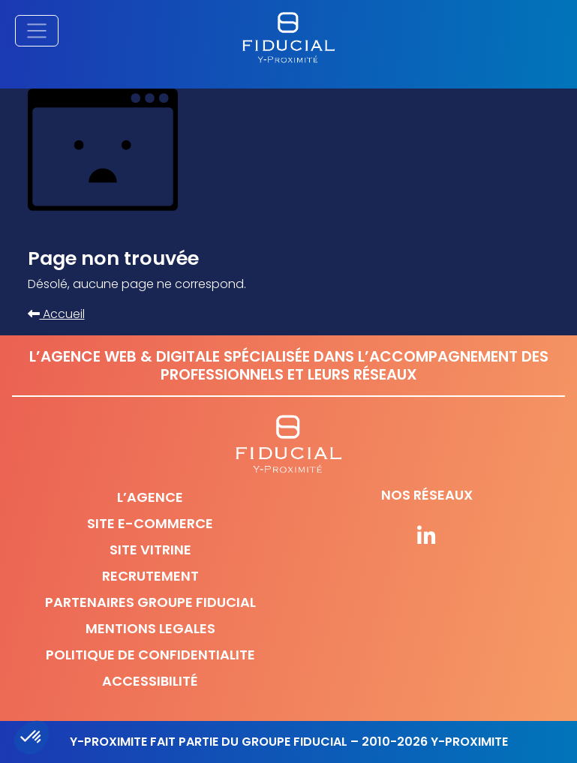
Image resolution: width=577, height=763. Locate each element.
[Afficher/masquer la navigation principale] (37, 31)
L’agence (150, 497)
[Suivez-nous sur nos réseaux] (427, 537)
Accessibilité (150, 680)
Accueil (56, 314)
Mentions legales (150, 628)
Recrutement (150, 575)
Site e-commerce (150, 523)
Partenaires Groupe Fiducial (150, 602)
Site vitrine (150, 549)
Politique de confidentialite (150, 654)
